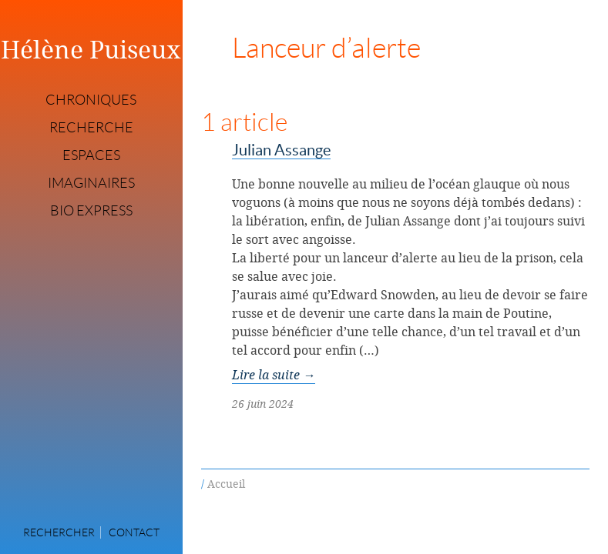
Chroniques (90, 100)
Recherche (91, 127)
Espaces (91, 155)
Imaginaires (91, 183)
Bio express (91, 211)
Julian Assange (281, 150)
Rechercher (59, 532)
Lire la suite (273, 374)
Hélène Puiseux (91, 49)
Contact (134, 532)
